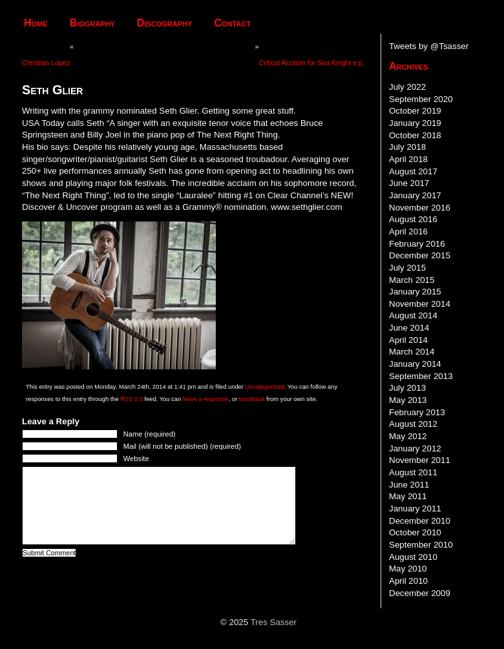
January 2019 (415, 123)
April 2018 (408, 159)
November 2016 (419, 207)
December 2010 (419, 521)
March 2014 (411, 351)
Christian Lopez (46, 63)
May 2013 (408, 400)
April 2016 (408, 231)
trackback (252, 399)
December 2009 (419, 593)
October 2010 (415, 532)
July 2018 (407, 147)
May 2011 (408, 496)
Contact (232, 22)
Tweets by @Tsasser (428, 46)
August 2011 (413, 472)
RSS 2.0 (131, 399)
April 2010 (408, 581)
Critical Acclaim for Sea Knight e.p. (311, 63)
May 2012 (408, 436)
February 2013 (417, 412)
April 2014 (408, 340)
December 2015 (419, 255)
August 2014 (413, 315)
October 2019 (415, 111)
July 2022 (407, 87)
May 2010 (408, 568)
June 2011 (409, 484)
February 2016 (417, 244)
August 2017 (413, 171)
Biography (92, 22)
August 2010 (413, 557)
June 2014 (409, 328)
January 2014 (415, 364)
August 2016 (413, 219)
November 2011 (419, 460)
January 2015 (415, 291)
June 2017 (409, 183)
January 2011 (415, 508)
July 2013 (407, 388)
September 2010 (421, 545)
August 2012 (413, 424)
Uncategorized (264, 387)
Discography (165, 22)
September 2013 (421, 376)
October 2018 (415, 135)
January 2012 (415, 448)
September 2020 (421, 99)
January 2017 (415, 195)
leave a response (206, 399)
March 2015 (411, 280)
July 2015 (407, 268)
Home (36, 22)
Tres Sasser (274, 622)
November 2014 (419, 304)
